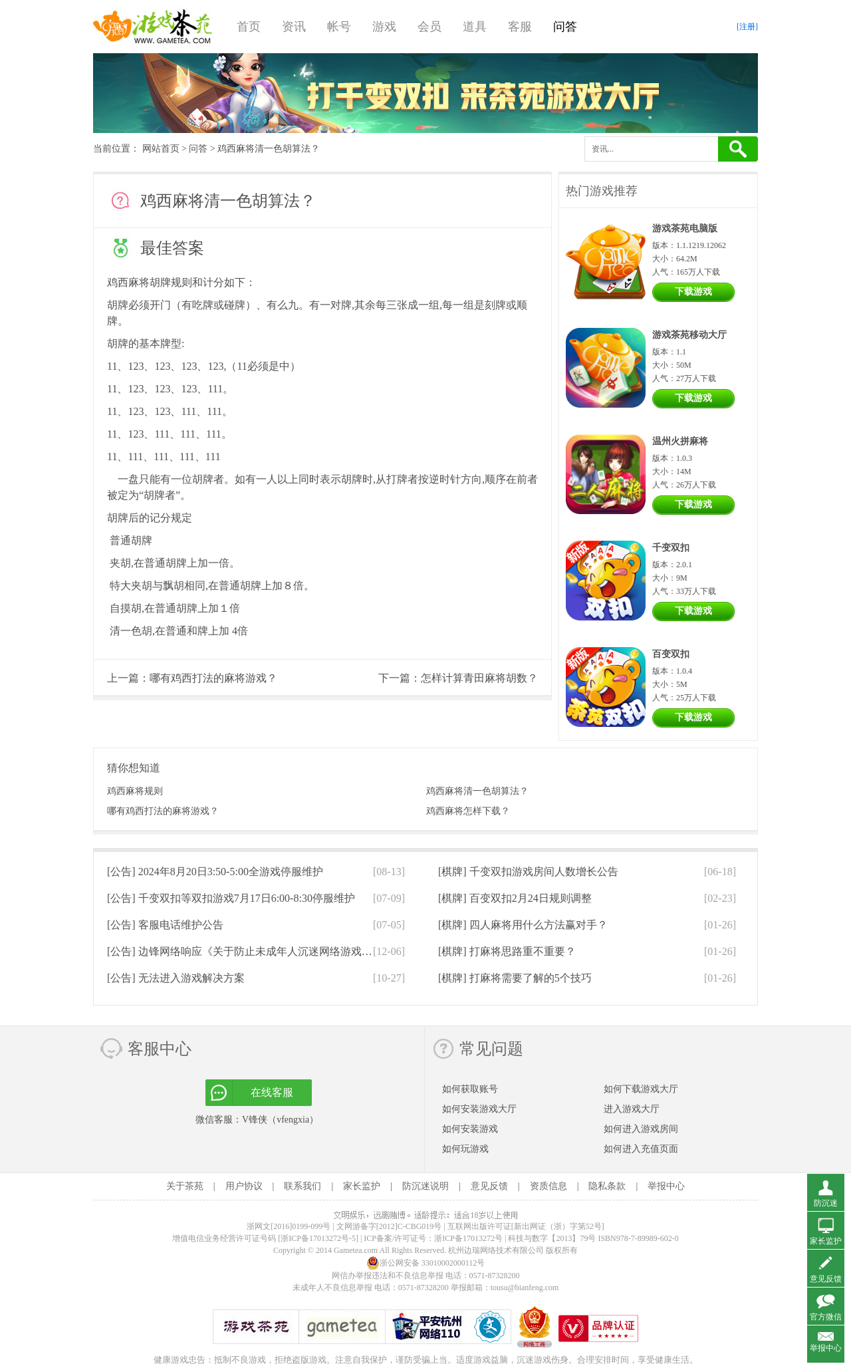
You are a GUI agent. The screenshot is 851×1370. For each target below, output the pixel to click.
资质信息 (548, 1186)
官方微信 (826, 1316)
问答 (565, 26)
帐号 (339, 26)
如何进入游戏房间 (641, 1129)
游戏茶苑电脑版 (684, 228)
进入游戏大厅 (632, 1109)
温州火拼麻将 (680, 441)
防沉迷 (826, 1203)
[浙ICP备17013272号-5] (318, 1238)
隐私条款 (607, 1186)
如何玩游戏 (465, 1149)
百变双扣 (670, 654)
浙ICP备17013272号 (468, 1238)
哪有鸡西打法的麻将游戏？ (213, 678)
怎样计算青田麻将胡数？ (479, 678)
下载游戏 (693, 292)
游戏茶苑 (153, 26)
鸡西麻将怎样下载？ (468, 811)
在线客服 (272, 1092)
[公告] (215, 871)
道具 (475, 26)
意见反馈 (489, 1186)
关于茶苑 (184, 1186)
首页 (249, 26)
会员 (429, 26)
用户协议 (244, 1186)
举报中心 (666, 1186)
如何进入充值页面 (641, 1149)
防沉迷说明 (425, 1186)
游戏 (384, 26)
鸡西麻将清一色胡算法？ (477, 791)
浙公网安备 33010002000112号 (425, 1263)
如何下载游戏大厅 (641, 1089)
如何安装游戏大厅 (479, 1109)
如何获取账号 (470, 1089)
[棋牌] (528, 871)
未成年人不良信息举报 (333, 1287)
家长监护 (361, 1186)
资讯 (294, 26)
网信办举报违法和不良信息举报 (387, 1275)
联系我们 (302, 1186)
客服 (520, 26)
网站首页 (161, 149)
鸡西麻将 (128, 282)
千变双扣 (670, 548)
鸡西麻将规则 (135, 791)
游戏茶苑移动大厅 (689, 335)
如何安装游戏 (470, 1129)
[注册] (747, 26)
